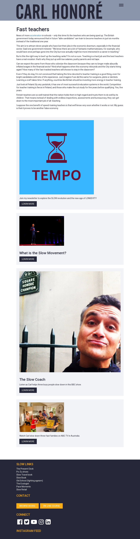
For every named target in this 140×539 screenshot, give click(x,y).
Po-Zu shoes (22, 472)
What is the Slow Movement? (42, 253)
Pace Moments (23, 486)
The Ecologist (22, 483)
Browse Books (27, 506)
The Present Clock (25, 469)
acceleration (36, 35)
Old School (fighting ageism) (29, 480)
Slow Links (24, 464)
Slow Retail (21, 489)
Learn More (28, 204)
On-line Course (51, 506)
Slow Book (21, 477)
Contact (23, 495)
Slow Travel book (24, 475)
